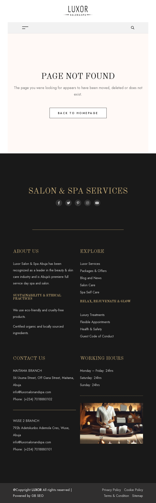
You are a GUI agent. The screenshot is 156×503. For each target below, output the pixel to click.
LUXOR (37, 490)
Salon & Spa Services (78, 191)
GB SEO (37, 495)
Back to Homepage (78, 113)
